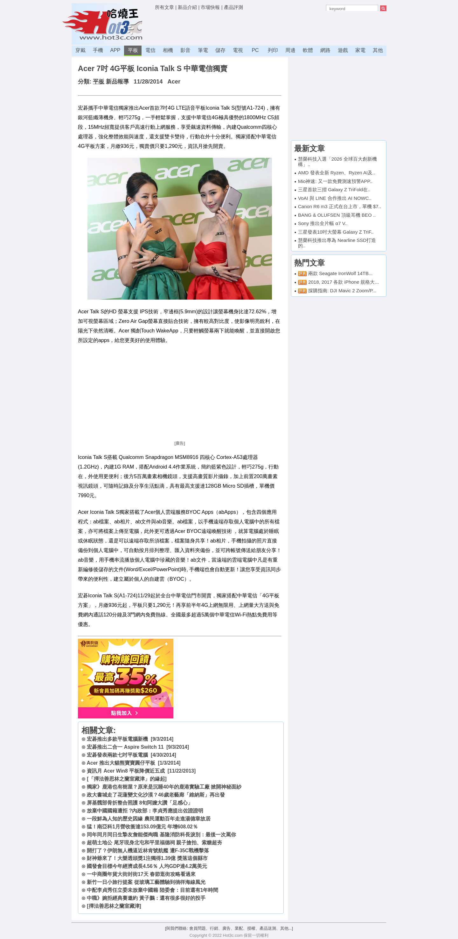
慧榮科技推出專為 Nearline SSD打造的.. (337, 242)
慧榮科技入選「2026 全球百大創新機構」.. (337, 161)
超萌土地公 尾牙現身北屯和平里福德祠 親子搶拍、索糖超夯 (154, 842)
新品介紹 (187, 7)
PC (255, 50)
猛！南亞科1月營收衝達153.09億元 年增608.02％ (142, 826)
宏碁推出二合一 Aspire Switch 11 (125, 747)
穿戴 (80, 50)
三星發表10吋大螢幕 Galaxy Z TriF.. (336, 232)
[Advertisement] (270, 27)
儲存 (220, 50)
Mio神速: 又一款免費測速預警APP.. (335, 181)
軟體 (308, 50)
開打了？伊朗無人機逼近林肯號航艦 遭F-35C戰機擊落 (148, 850)
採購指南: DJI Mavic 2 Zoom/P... (342, 290)
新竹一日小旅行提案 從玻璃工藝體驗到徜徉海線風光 (146, 882)
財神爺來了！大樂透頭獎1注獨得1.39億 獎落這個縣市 (147, 858)
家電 (360, 50)
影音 (185, 50)
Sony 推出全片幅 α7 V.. (323, 223)
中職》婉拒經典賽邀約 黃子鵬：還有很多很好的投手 (146, 898)
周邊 (290, 50)
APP (115, 50)
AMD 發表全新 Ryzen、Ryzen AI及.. (336, 172)
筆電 (203, 50)
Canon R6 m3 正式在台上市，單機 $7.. (339, 206)
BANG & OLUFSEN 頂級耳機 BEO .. (337, 215)
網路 (325, 50)
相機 (168, 50)
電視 (238, 50)
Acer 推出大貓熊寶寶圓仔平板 (121, 763)
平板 (133, 50)
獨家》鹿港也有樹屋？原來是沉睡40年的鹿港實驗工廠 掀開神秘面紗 (164, 787)
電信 (150, 50)
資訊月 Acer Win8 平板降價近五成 (126, 771)
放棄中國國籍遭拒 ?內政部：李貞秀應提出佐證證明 (145, 810)
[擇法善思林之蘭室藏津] (114, 906)
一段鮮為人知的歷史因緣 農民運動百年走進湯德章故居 (148, 818)
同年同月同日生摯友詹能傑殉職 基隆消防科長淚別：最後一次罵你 (161, 834)
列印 (273, 50)
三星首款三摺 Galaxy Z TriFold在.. (334, 189)
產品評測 (233, 7)
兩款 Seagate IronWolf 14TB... (340, 273)
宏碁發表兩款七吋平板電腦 (117, 755)
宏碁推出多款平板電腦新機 (117, 739)
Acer (174, 81)
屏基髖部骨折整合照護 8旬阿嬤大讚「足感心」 (140, 802)
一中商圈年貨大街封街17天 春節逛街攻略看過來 (141, 874)
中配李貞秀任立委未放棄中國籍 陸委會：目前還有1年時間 (152, 890)
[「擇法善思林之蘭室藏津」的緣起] (126, 779)
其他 (378, 50)
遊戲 (343, 50)
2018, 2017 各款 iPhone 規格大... (343, 282)
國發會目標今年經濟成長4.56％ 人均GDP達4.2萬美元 (147, 866)
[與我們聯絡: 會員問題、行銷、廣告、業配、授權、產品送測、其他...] (229, 928)
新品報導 (117, 81)
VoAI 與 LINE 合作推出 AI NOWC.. (334, 198)
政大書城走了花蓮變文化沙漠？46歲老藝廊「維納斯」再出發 (156, 794)
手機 (98, 50)
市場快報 (210, 7)
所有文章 (164, 7)
